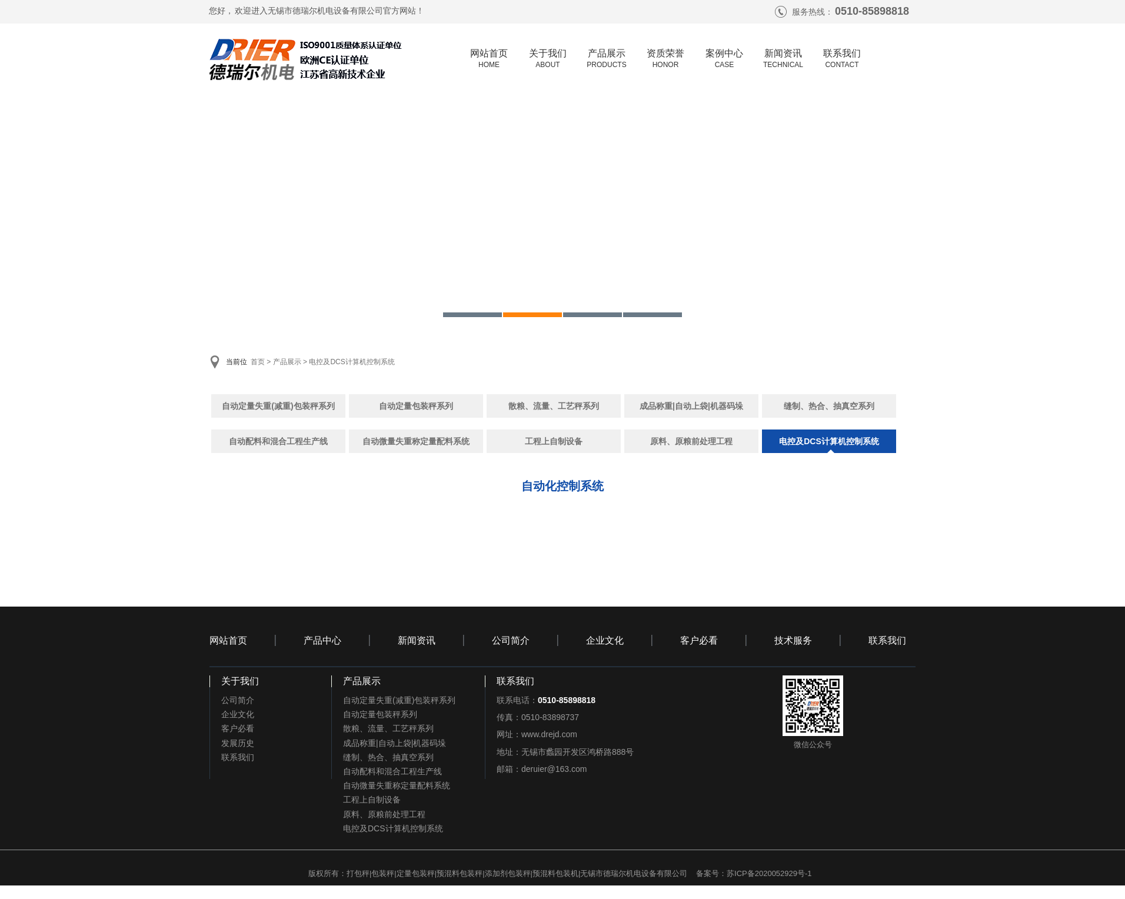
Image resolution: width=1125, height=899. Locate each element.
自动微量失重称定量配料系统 (416, 441)
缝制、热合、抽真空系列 (829, 406)
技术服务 (793, 640)
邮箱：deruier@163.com (542, 769)
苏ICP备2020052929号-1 (769, 873)
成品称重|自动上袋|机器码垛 (691, 406)
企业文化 (605, 640)
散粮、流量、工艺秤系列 (553, 406)
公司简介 (511, 640)
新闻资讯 (416, 640)
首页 (258, 362)
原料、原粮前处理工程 (691, 441)
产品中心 (322, 640)
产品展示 (287, 362)
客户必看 (699, 640)
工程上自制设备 (554, 441)
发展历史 (237, 743)
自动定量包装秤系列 (416, 406)
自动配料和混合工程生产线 (278, 441)
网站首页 (228, 640)
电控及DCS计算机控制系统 (351, 362)
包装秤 (382, 873)
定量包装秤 (416, 873)
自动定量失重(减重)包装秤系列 (278, 406)
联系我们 (887, 640)
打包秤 (358, 873)
